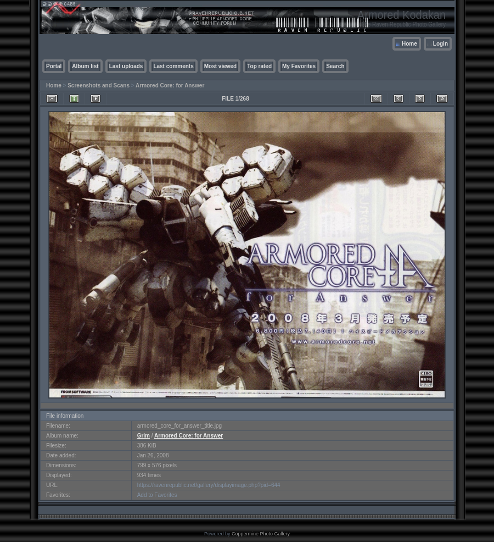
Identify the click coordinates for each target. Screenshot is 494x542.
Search (335, 66)
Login (440, 44)
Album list (85, 66)
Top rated (259, 66)
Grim (143, 436)
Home (409, 44)
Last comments (173, 66)
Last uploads (126, 66)
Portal (53, 66)
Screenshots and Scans (99, 85)
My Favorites (299, 66)
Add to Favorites (157, 495)
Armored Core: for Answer (170, 85)
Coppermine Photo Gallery (261, 534)
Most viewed (220, 66)
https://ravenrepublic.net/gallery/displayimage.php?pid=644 (208, 485)
